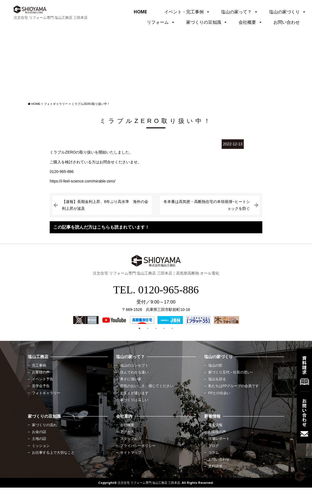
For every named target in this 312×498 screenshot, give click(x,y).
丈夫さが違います (134, 393)
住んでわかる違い (134, 372)
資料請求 (215, 466)
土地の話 (39, 439)
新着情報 (215, 425)
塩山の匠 (215, 365)
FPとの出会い (219, 393)
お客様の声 (41, 372)
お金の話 (39, 432)
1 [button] (139, 328)
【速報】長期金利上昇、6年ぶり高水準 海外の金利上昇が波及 (105, 205)
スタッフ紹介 (130, 439)
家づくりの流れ (44, 425)
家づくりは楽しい (134, 400)
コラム (213, 453)
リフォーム (158, 22)
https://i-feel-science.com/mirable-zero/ (82, 181)
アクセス (127, 432)
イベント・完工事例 (184, 12)
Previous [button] (78, 320)
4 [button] (164, 328)
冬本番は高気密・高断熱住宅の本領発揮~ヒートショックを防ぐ (207, 205)
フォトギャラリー (46, 393)
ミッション (41, 446)
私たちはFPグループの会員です (233, 386)
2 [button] (147, 328)
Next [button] (232, 320)
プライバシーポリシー (138, 446)
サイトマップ (130, 453)
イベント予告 (42, 379)
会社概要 (247, 22)
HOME (140, 12)
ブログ (213, 446)
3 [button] (156, 328)
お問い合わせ (287, 22)
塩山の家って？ (236, 12)
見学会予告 (41, 386)
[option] (86, 320)
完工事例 (39, 365)
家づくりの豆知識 (203, 22)
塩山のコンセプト (134, 365)
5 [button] (172, 328)
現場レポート (219, 439)
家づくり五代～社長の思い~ (230, 372)
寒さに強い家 (130, 379)
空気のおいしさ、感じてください (146, 386)
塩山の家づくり (284, 12)
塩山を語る (217, 379)
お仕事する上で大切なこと (53, 453)
